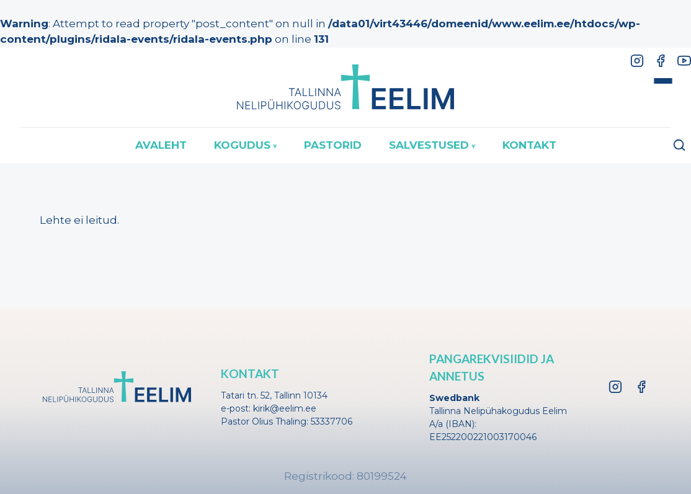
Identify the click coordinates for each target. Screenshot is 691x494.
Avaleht (161, 145)
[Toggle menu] (663, 81)
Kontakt (529, 145)
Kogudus (242, 145)
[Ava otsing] (679, 145)
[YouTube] (684, 61)
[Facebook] (660, 61)
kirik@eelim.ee (284, 408)
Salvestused (429, 145)
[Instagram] (637, 61)
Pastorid (333, 145)
